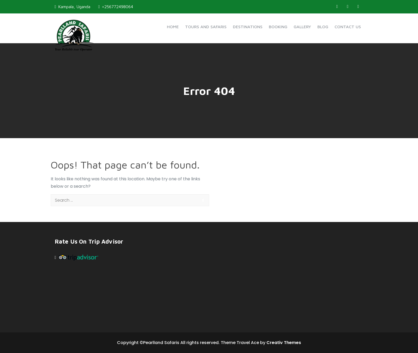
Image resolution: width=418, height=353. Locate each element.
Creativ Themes (283, 343)
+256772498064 (115, 6)
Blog (322, 26)
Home (173, 26)
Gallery (302, 26)
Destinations (247, 26)
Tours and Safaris (206, 26)
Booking (278, 26)
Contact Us (348, 26)
